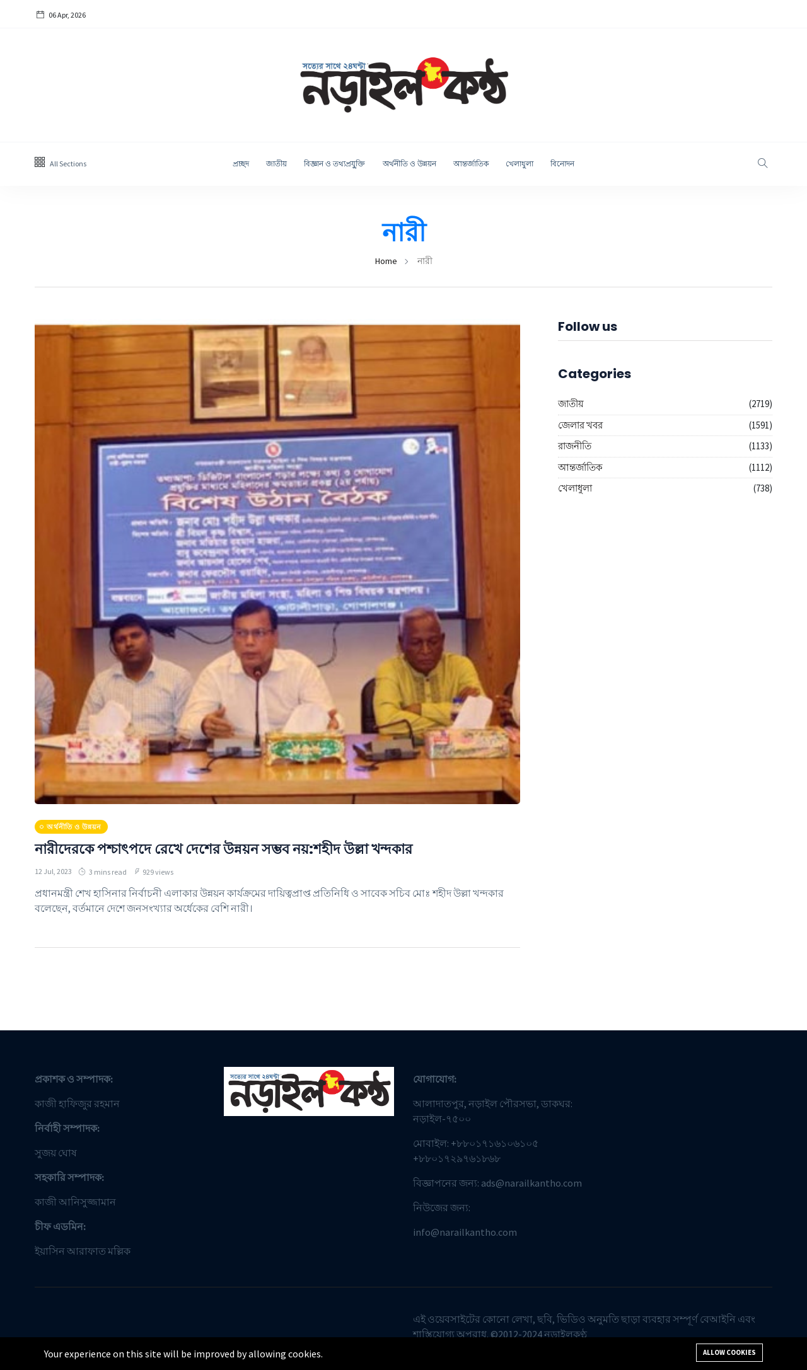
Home (386, 261)
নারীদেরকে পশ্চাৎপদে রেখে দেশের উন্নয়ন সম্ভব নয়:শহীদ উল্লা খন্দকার (240, 848)
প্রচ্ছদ (241, 163)
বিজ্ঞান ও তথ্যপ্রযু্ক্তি (335, 163)
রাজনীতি (574, 446)
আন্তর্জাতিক (471, 163)
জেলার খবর (580, 425)
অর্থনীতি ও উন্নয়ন (410, 163)
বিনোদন (562, 163)
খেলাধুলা (519, 163)
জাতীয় (276, 163)
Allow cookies (729, 1352)
